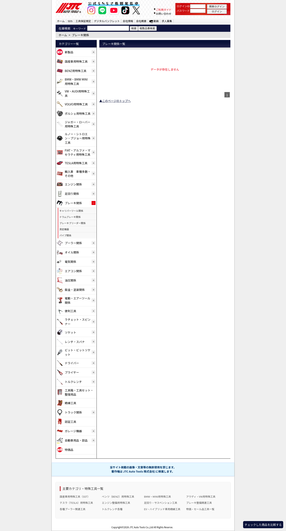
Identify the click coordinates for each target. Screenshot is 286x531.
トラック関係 (73, 412)
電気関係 (70, 261)
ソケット (70, 332)
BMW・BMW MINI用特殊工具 (76, 81)
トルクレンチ (73, 382)
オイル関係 (72, 252)
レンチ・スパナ (75, 342)
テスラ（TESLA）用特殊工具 (76, 503)
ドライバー (72, 363)
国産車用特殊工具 (76, 61)
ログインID (183, 6)
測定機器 (64, 229)
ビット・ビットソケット (78, 352)
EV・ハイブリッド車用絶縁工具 (162, 509)
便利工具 (70, 311)
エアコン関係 (73, 271)
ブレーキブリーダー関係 (72, 223)
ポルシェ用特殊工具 (78, 113)
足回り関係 (72, 193)
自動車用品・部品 (76, 440)
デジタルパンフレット (107, 21)
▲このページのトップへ (115, 101)
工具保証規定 (83, 21)
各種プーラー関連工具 (73, 509)
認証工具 (70, 421)
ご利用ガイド (163, 10)
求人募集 (167, 21)
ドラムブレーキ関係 (70, 216)
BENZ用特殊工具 (75, 71)
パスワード (183, 11)
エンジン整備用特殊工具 (116, 503)
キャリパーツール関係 (71, 210)
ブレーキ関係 (73, 203)
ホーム (61, 21)
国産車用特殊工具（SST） (75, 496)
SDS (70, 21)
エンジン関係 (73, 184)
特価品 (69, 450)
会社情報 (128, 21)
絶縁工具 (70, 403)
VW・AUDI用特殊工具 (77, 93)
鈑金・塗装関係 (75, 289)
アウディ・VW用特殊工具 (200, 496)
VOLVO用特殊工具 (76, 104)
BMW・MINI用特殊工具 (157, 496)
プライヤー (72, 372)
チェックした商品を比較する (263, 524)
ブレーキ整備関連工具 (199, 503)
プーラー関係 (73, 243)
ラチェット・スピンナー (78, 321)
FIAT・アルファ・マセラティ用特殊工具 (77, 152)
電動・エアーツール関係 (77, 300)
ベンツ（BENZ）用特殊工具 (118, 496)
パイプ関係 (65, 235)
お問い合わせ (163, 14)
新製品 (69, 52)
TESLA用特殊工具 (76, 163)
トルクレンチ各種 (112, 509)
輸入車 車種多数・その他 (78, 173)
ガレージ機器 (73, 431)
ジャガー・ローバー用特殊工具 (77, 124)
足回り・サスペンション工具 (160, 503)
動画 (156, 21)
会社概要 (141, 21)
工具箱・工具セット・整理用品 (79, 392)
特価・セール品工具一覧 (200, 509)
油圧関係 (70, 280)
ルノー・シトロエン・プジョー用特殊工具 (78, 138)
